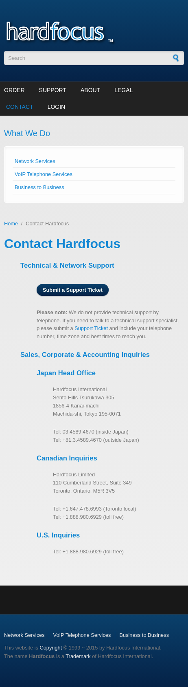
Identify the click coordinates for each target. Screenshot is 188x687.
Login (57, 106)
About (90, 90)
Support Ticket (91, 328)
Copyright (50, 648)
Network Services (35, 161)
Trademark (78, 656)
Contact (19, 106)
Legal (123, 90)
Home (11, 223)
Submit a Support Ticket (73, 290)
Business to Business (39, 187)
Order (14, 90)
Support (52, 90)
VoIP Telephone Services (43, 174)
